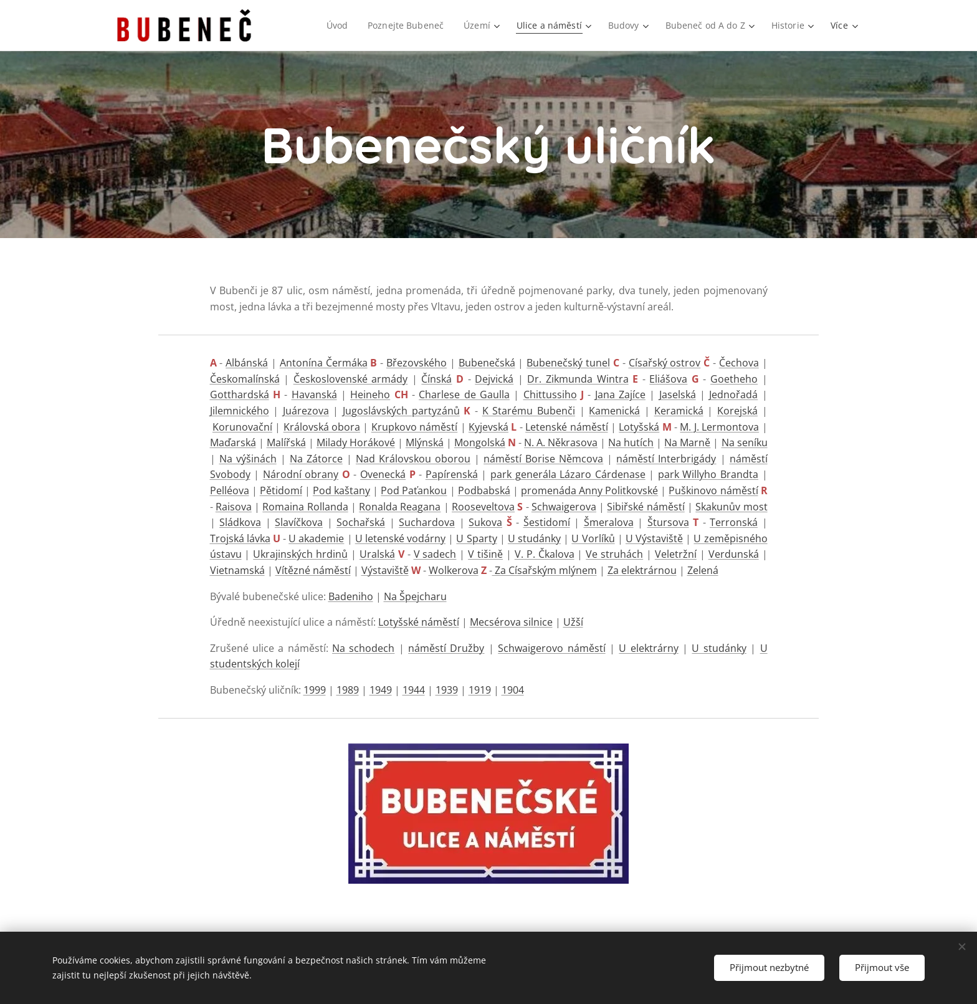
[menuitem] (334, 25)
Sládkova (240, 522)
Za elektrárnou (642, 570)
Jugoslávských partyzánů (401, 411)
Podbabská (484, 490)
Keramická (678, 411)
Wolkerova (454, 570)
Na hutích (631, 442)
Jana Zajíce (620, 394)
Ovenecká (383, 474)
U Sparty (476, 538)
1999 (314, 690)
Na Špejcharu (415, 596)
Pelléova (229, 490)
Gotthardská (239, 394)
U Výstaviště (654, 538)
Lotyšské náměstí (418, 622)
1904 (513, 690)
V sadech (435, 554)
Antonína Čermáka (324, 363)
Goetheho (734, 379)
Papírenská (452, 474)
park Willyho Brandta (708, 474)
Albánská (247, 363)
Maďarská (233, 442)
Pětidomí (281, 490)
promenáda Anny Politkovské (589, 490)
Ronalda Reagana (400, 507)
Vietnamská (237, 570)
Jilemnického (239, 411)
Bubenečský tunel (568, 363)
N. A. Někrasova (561, 442)
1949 (380, 690)
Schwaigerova (563, 507)
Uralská (377, 554)
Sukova (485, 522)
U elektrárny (648, 648)
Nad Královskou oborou (413, 459)
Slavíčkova (299, 522)
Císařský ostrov (665, 363)
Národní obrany (301, 474)
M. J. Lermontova (719, 427)
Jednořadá (733, 394)
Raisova (234, 507)
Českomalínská (245, 379)
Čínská (436, 379)
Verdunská (733, 554)
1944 (414, 690)
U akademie (316, 538)
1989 (347, 690)
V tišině (485, 554)
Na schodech (363, 648)
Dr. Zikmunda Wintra (577, 379)
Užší (573, 622)
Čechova (739, 363)
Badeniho (350, 596)
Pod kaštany (341, 490)
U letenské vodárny (400, 538)
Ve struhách (614, 554)
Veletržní (676, 554)
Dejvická (494, 379)
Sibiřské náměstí (645, 507)
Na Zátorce (316, 459)
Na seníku (745, 442)
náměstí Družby (446, 648)
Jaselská (677, 394)
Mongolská (479, 442)
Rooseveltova (483, 507)
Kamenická (614, 411)
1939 (447, 690)
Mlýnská (425, 442)
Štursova (668, 522)
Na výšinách (248, 459)
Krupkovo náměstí (414, 427)
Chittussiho (550, 394)
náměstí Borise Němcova (543, 459)
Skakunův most (731, 507)
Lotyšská (639, 427)
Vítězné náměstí (313, 570)
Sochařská (360, 522)
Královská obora (322, 427)
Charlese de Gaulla (464, 394)
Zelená (702, 570)
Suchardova (427, 522)
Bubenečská (487, 363)
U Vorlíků (592, 538)
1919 (480, 690)
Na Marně (687, 442)
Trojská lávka (240, 538)
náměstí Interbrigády (666, 459)
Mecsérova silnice (511, 622)
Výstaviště (385, 570)
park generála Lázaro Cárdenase (568, 474)
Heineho (370, 394)
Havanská (314, 394)
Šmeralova (609, 522)
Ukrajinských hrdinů (300, 554)
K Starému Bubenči (528, 411)
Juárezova (306, 411)
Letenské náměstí (566, 427)
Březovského (416, 363)
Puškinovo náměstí (713, 490)
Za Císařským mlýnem (544, 570)
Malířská (286, 442)
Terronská (734, 522)
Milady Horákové (356, 442)
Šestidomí (546, 522)
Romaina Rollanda (305, 507)
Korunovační (242, 427)
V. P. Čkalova (544, 554)
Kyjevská (488, 427)
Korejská (737, 411)
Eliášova (668, 379)
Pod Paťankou (414, 490)
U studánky (534, 538)
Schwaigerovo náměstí (551, 648)
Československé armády (350, 379)
